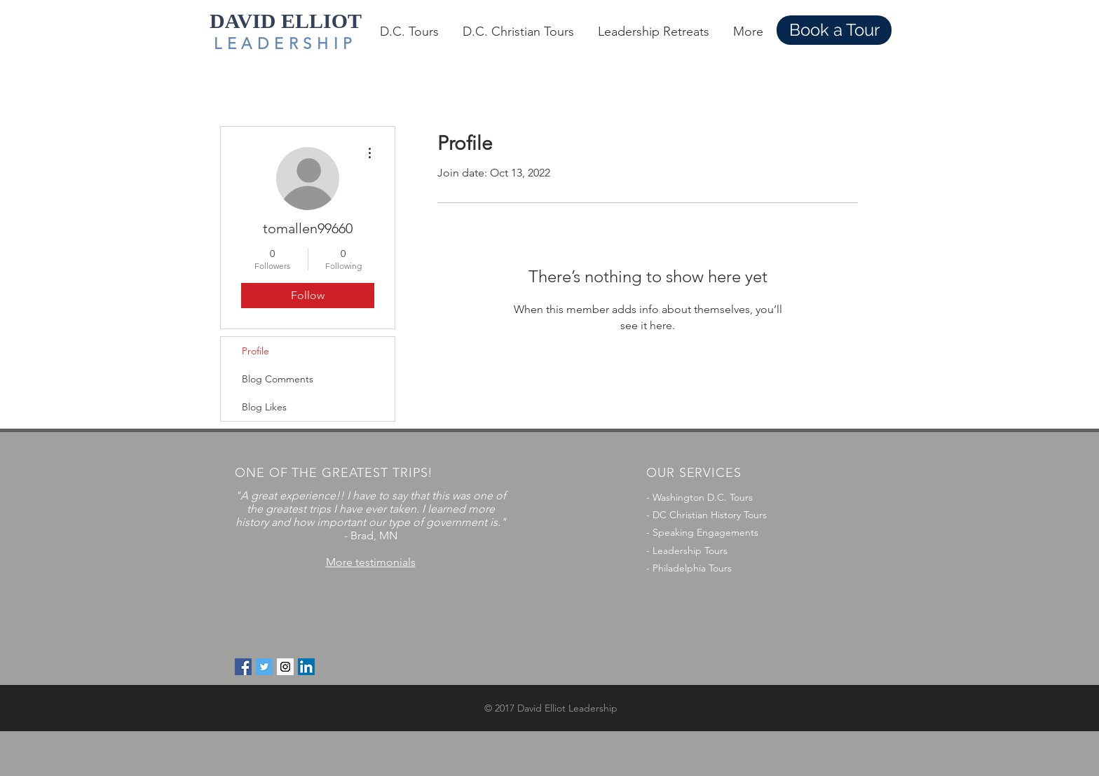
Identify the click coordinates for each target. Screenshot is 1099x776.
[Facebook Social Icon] (243, 666)
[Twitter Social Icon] (264, 666)
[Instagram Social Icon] (285, 666)
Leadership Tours (690, 550)
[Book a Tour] (834, 30)
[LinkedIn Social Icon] (306, 666)
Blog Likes (264, 407)
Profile (255, 351)
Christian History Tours (718, 514)
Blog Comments (277, 379)
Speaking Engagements (705, 532)
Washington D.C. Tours (703, 497)
